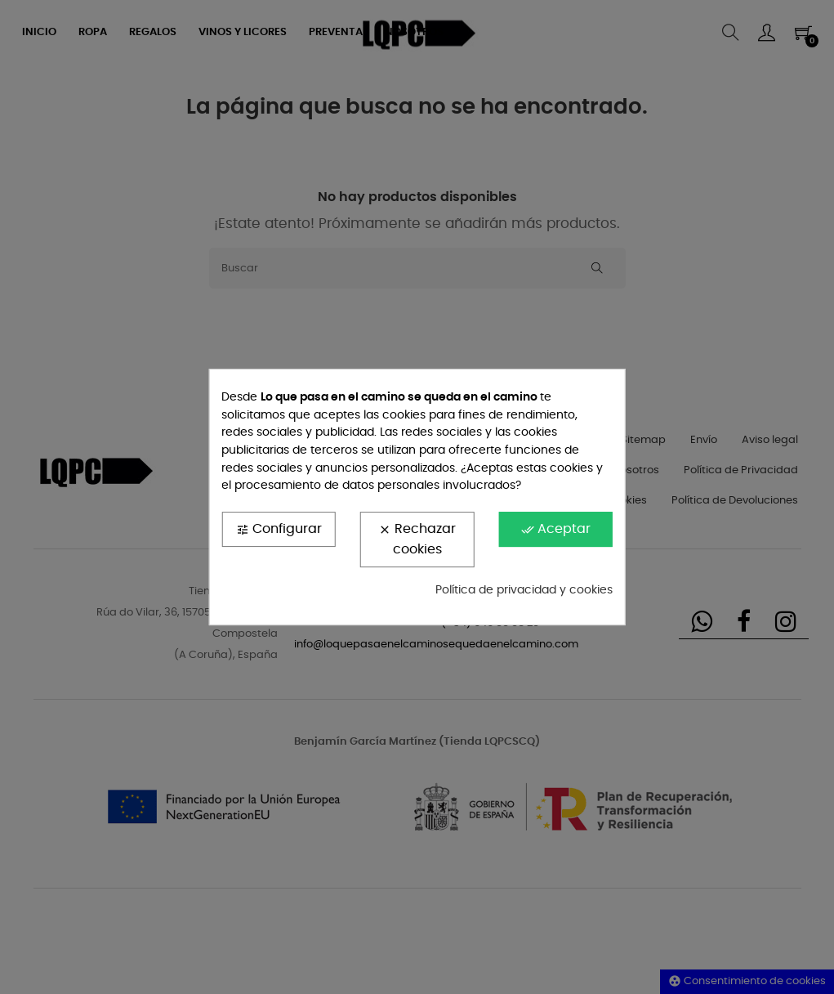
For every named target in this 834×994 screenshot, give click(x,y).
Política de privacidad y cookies (524, 590)
